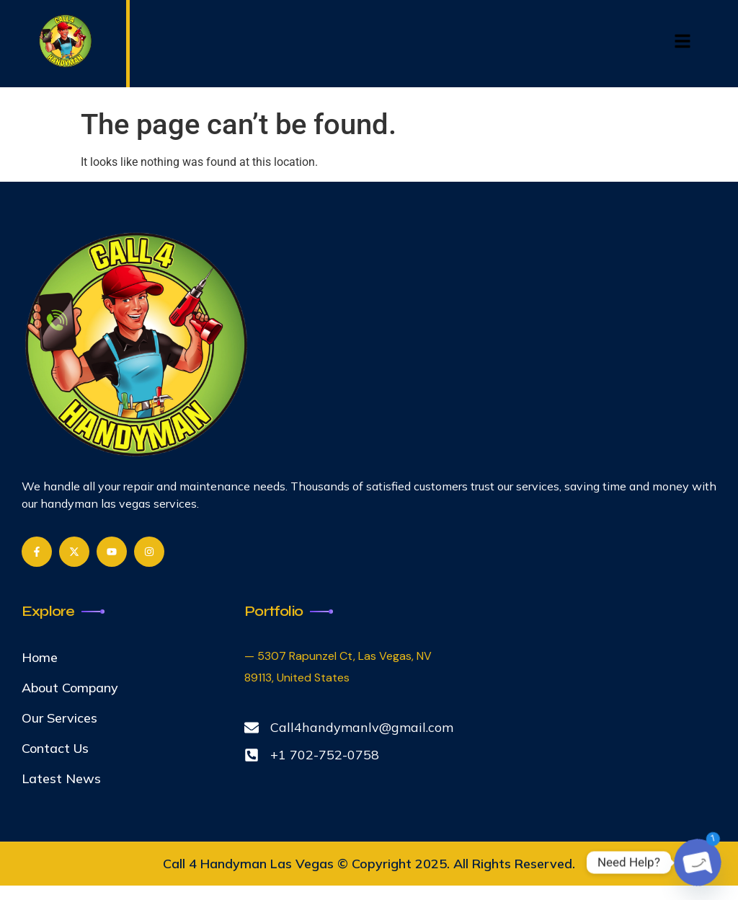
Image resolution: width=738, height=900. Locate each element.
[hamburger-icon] (682, 43)
